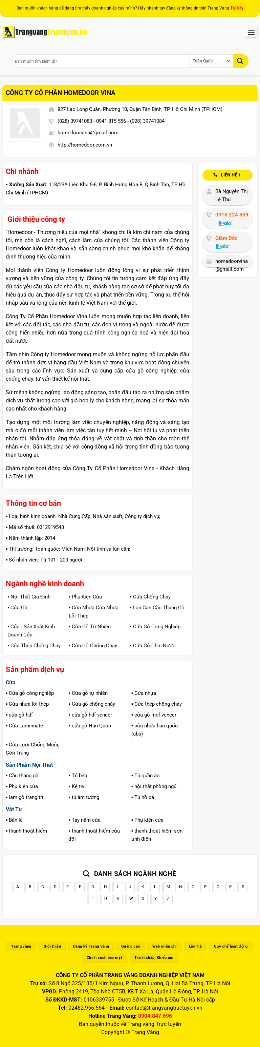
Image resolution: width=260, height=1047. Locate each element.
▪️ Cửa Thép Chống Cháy (34, 646)
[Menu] (251, 32)
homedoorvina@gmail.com (88, 133)
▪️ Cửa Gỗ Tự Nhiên (90, 627)
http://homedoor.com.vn (85, 145)
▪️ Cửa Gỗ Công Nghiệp (155, 627)
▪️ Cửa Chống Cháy (150, 597)
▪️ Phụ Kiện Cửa (85, 597)
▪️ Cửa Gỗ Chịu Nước (152, 646)
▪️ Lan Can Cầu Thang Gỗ (157, 608)
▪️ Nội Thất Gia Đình (28, 597)
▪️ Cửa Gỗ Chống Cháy (93, 646)
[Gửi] (241, 61)
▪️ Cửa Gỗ (17, 608)
